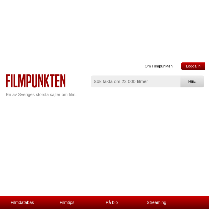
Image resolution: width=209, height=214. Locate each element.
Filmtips (67, 202)
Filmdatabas (22, 202)
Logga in (193, 66)
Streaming (156, 202)
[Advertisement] (104, 151)
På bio (112, 202)
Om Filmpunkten (159, 66)
